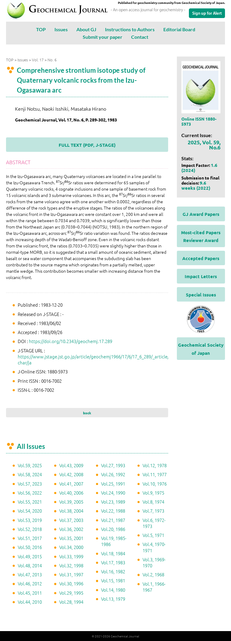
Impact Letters (201, 276)
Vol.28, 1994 (71, 602)
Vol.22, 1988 (113, 511)
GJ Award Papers (201, 214)
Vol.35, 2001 (71, 538)
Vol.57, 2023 (30, 483)
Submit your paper (102, 37)
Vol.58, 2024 (30, 474)
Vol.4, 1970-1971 (154, 547)
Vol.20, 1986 (113, 529)
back (87, 412)
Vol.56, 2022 (30, 492)
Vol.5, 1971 (153, 535)
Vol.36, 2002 (71, 529)
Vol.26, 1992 (113, 474)
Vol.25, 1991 (113, 483)
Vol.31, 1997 (71, 574)
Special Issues (201, 295)
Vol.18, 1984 (113, 553)
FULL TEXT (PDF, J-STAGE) (87, 145)
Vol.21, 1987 (113, 520)
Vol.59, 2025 (30, 465)
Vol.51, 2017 (30, 538)
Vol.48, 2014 (30, 565)
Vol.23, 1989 (113, 501)
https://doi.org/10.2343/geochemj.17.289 (70, 341)
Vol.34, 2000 (71, 547)
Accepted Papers (200, 258)
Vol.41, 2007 (71, 483)
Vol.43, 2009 (71, 465)
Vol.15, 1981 (113, 580)
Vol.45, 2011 (30, 593)
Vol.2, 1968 (153, 574)
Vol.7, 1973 (153, 511)
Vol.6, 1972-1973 (154, 523)
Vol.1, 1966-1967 (154, 587)
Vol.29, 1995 (71, 593)
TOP (41, 29)
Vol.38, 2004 (71, 511)
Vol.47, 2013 (30, 574)
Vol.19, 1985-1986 (113, 541)
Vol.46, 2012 (30, 583)
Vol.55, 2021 (30, 501)
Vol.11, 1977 (155, 474)
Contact (139, 37)
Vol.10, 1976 (155, 483)
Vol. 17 (38, 60)
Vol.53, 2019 (30, 520)
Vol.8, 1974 (153, 501)
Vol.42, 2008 (71, 474)
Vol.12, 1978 (155, 465)
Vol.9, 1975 (153, 492)
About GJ (86, 29)
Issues (61, 29)
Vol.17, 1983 (113, 562)
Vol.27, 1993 (113, 465)
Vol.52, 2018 (30, 529)
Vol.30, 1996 (71, 583)
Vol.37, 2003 (71, 520)
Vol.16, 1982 (113, 571)
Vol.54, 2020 (30, 511)
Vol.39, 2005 (71, 501)
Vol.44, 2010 (30, 602)
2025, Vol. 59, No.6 (204, 145)
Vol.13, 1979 (113, 599)
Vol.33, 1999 (71, 556)
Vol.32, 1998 (71, 565)
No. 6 (52, 60)
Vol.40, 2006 (71, 492)
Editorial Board (179, 29)
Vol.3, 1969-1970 (154, 562)
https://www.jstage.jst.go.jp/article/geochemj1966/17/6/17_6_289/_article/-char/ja (94, 359)
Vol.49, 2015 (30, 556)
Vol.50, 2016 (30, 547)
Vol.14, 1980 (113, 590)
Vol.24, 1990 (113, 492)
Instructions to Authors (130, 29)
